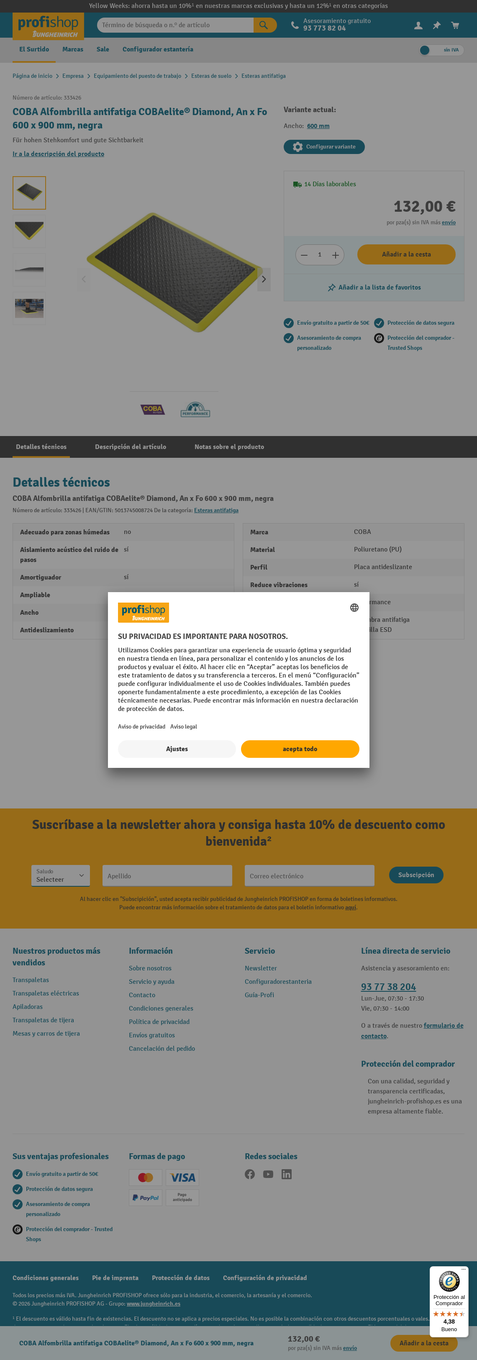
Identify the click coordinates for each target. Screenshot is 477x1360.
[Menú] (464, 1271)
